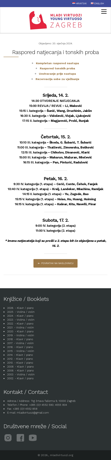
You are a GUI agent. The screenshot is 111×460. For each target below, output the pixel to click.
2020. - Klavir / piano (20, 331)
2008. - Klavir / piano (20, 366)
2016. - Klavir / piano (20, 347)
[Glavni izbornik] (103, 12)
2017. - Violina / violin (20, 343)
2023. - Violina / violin (20, 319)
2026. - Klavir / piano (20, 308)
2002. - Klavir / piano (20, 378)
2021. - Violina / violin (20, 327)
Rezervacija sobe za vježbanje (57, 79)
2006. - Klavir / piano (20, 370)
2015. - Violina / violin (20, 351)
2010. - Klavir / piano (20, 362)
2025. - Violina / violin (21, 311)
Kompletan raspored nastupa (57, 63)
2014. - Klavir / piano (20, 355)
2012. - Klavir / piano (20, 358)
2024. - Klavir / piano (20, 315)
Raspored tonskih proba (57, 68)
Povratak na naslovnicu (57, 263)
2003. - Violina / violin (21, 374)
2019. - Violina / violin (20, 335)
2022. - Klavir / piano (20, 323)
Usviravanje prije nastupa (57, 73)
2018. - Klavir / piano (20, 339)
